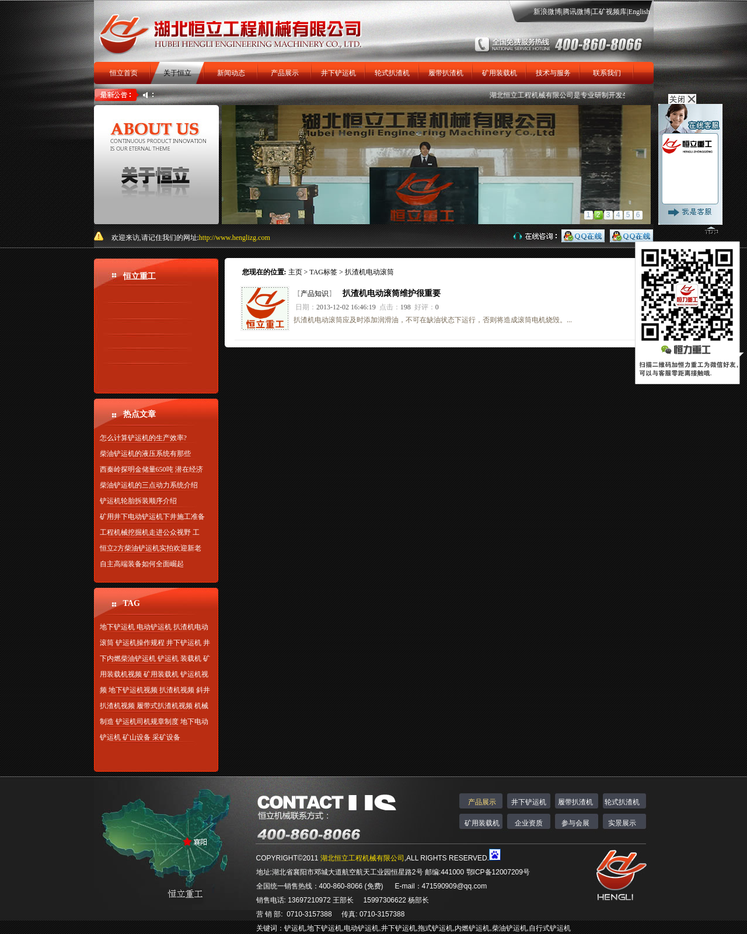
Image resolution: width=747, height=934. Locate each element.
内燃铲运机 (472, 928)
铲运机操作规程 (140, 643)
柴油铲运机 (509, 928)
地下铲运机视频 (133, 690)
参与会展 (575, 823)
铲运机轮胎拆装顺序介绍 (138, 501)
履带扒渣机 (445, 73)
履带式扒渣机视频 (165, 706)
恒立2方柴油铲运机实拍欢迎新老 (150, 548)
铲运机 (168, 658)
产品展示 (285, 73)
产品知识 (315, 294)
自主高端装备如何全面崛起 (142, 564)
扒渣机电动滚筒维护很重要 (392, 293)
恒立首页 (124, 73)
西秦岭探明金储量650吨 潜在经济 (151, 469)
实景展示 (622, 823)
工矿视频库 (609, 12)
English (639, 12)
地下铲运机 (117, 627)
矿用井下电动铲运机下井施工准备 (152, 517)
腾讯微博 (577, 12)
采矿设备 (166, 737)
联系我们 (607, 73)
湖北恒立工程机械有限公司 (539, 95)
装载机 (190, 658)
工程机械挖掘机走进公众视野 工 (150, 532)
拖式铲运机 (435, 928)
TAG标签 (323, 272)
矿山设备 (137, 737)
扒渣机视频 (176, 690)
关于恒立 (177, 73)
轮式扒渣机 (392, 73)
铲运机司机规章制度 (147, 721)
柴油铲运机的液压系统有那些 (145, 453)
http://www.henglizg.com (234, 238)
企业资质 (529, 823)
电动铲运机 (154, 627)
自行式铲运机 (550, 928)
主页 (295, 272)
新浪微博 (547, 12)
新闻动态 (231, 73)
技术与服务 (553, 73)
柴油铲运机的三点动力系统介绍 (149, 485)
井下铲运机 (338, 73)
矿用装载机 (499, 73)
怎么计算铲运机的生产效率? (143, 438)
